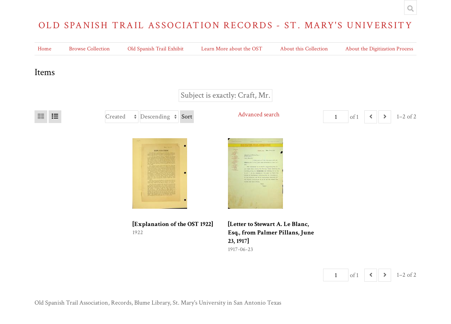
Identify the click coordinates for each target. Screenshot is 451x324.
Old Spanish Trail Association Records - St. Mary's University (225, 25)
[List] (55, 116)
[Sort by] (121, 116)
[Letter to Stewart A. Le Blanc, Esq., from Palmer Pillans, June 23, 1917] (271, 232)
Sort (186, 116)
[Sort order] (159, 116)
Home (44, 49)
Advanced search (258, 114)
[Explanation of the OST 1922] (172, 224)
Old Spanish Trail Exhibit (156, 49)
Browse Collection (89, 49)
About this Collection (304, 49)
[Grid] (41, 116)
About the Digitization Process (379, 49)
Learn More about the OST (231, 49)
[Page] (335, 116)
